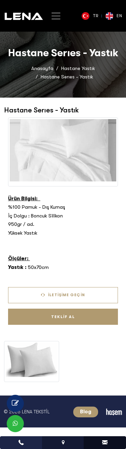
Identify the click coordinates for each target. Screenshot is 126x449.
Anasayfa (42, 68)
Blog (85, 412)
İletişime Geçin (63, 295)
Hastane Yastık (78, 68)
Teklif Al (63, 316)
